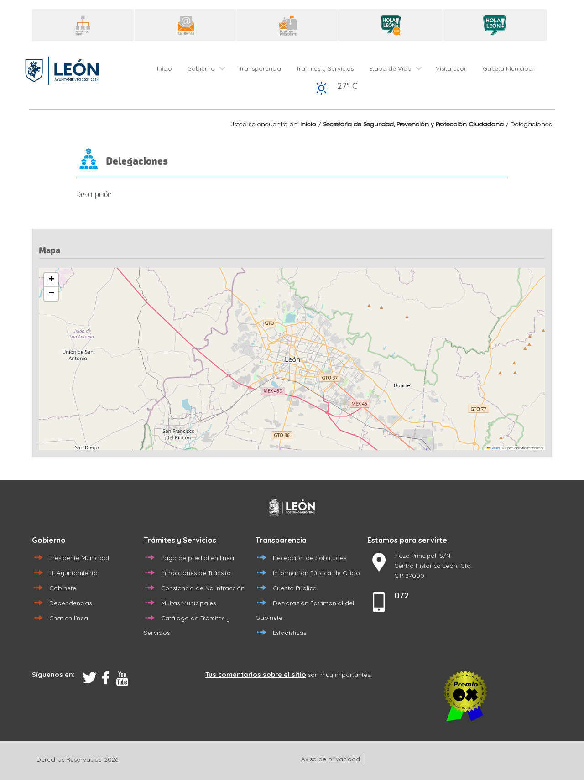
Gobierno (201, 68)
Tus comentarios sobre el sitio (255, 674)
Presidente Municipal (79, 558)
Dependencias (70, 603)
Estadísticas (289, 632)
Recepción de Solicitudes (309, 558)
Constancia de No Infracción (203, 588)
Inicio (164, 68)
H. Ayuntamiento (73, 573)
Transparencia (260, 68)
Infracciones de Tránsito (196, 573)
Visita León (452, 68)
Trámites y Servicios (325, 68)
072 (401, 595)
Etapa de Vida (390, 68)
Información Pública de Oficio (316, 573)
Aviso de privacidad (330, 759)
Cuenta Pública (295, 588)
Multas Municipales (188, 603)
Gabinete (62, 588)
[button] (51, 280)
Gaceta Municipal (508, 68)
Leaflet (493, 448)
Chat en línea (68, 618)
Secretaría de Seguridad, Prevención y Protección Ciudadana (413, 125)
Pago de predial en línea (197, 558)
